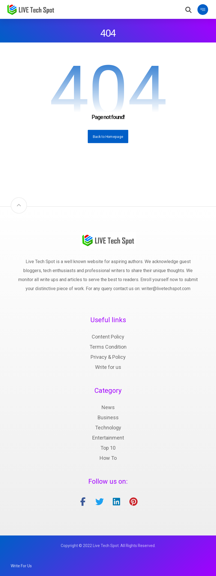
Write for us (108, 367)
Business (108, 417)
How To (108, 458)
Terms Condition (108, 347)
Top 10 (108, 448)
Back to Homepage (108, 136)
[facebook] (82, 501)
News (108, 407)
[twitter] (99, 501)
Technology (108, 428)
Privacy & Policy (108, 357)
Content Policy (108, 337)
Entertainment (108, 438)
